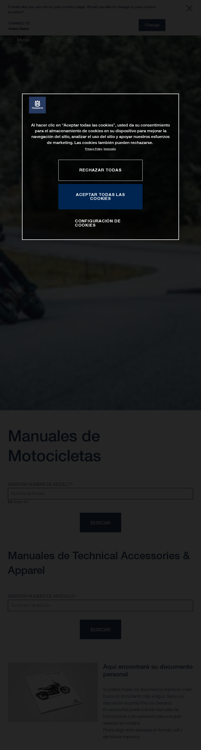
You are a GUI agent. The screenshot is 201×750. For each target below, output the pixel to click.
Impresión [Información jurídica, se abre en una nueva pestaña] (110, 149)
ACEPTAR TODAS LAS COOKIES (100, 196)
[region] (100, 167)
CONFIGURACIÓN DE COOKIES (98, 222)
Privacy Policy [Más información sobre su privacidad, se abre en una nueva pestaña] (93, 149)
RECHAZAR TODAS (100, 170)
